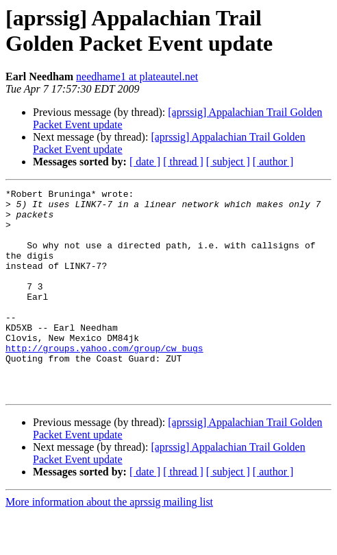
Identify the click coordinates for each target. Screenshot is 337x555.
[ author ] (273, 161)
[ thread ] (183, 161)
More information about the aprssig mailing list (109, 543)
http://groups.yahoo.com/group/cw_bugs (104, 381)
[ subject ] (228, 161)
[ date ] (144, 161)
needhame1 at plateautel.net (137, 76)
